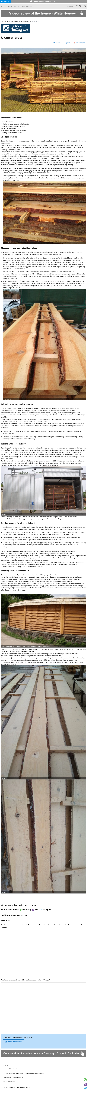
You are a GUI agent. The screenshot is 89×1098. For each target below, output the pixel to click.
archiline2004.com (9, 1082)
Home (3, 21)
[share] (56, 43)
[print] (67, 43)
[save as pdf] (79, 43)
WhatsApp (17, 6)
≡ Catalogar (5, 2)
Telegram (28, 6)
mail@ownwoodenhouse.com (13, 1077)
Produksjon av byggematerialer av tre (18, 21)
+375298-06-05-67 (9, 909)
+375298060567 (7, 6)
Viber (23, 6)
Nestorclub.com (26, 1087)
